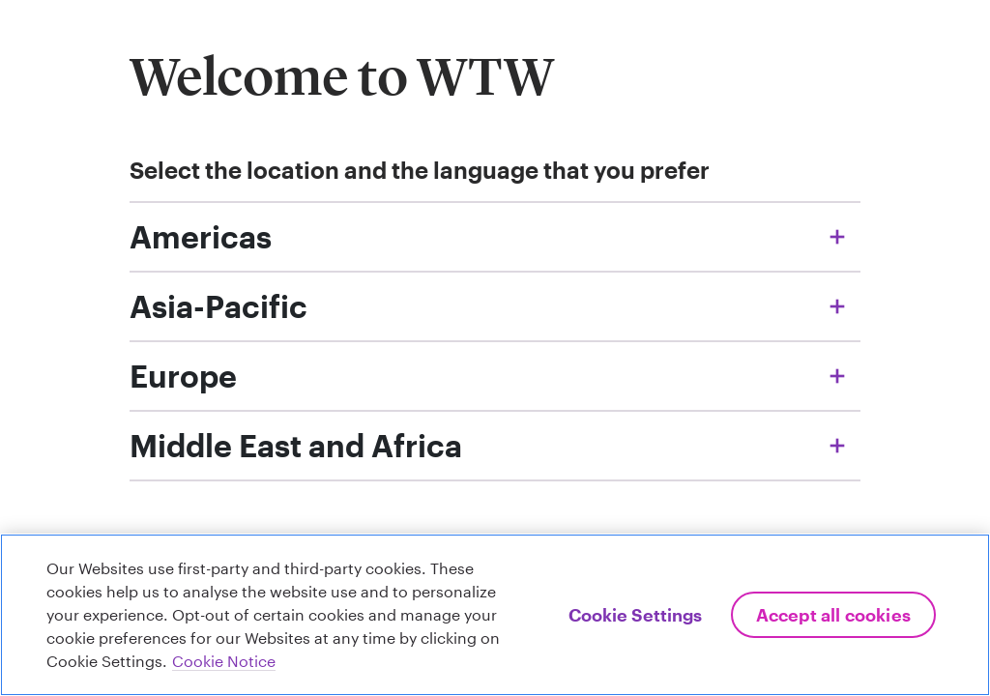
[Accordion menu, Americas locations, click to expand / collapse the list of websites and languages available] (495, 237)
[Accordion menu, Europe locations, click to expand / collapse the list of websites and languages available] (495, 376)
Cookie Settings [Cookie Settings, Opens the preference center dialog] (635, 614)
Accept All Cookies (833, 614)
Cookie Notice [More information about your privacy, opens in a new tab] (224, 661)
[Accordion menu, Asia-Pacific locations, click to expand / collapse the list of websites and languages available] (495, 306)
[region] (495, 615)
